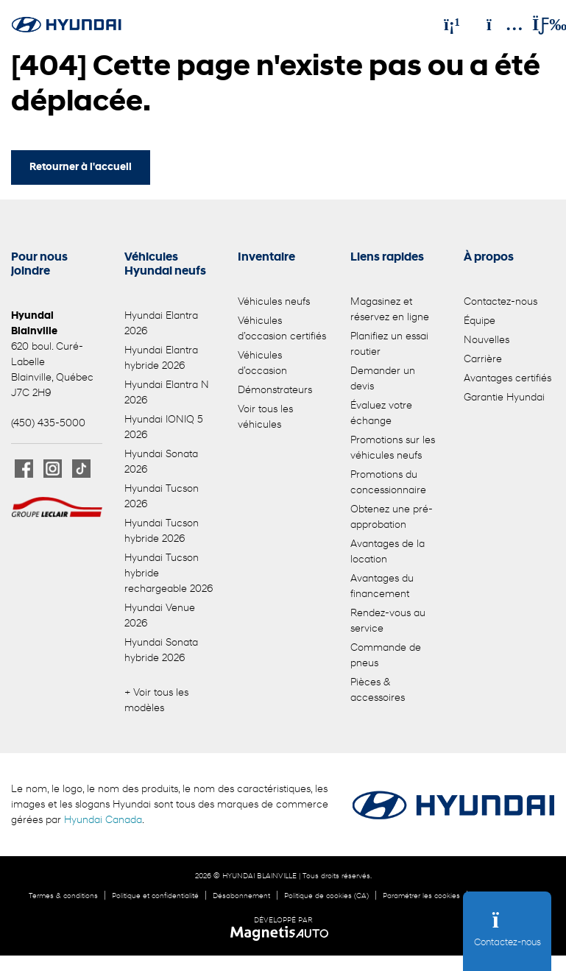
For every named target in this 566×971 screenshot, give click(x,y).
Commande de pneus (385, 656)
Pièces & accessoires (377, 690)
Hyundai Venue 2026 (159, 616)
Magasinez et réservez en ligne (389, 310)
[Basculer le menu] (537, 24)
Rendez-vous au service (387, 621)
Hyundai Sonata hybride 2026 (161, 651)
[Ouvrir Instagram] (52, 468)
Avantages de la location (387, 552)
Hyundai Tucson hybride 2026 (161, 531)
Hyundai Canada (103, 820)
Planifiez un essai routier (389, 344)
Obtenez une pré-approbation (391, 517)
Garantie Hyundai (504, 397)
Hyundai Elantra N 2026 (166, 393)
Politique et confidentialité (155, 896)
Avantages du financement (382, 586)
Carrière (483, 359)
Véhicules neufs (274, 302)
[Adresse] (497, 24)
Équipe (479, 321)
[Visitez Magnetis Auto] (283, 933)
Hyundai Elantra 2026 (161, 324)
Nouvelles (486, 340)
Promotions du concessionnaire (388, 483)
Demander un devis (382, 379)
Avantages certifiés (507, 378)
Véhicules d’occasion (262, 363)
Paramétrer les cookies (421, 896)
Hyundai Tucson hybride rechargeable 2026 (168, 574)
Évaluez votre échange (381, 413)
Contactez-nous (500, 302)
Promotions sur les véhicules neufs (392, 448)
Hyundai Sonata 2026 (161, 462)
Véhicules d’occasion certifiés (282, 329)
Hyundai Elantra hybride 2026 (161, 358)
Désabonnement (241, 896)
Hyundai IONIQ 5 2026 (163, 427)
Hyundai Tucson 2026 (161, 497)
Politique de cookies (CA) (326, 896)
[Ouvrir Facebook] (24, 468)
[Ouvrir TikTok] (81, 468)
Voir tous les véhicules (265, 417)
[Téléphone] (452, 24)
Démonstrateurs (275, 390)
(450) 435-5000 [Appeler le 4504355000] (48, 423)
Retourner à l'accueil (80, 167)
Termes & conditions (63, 896)
